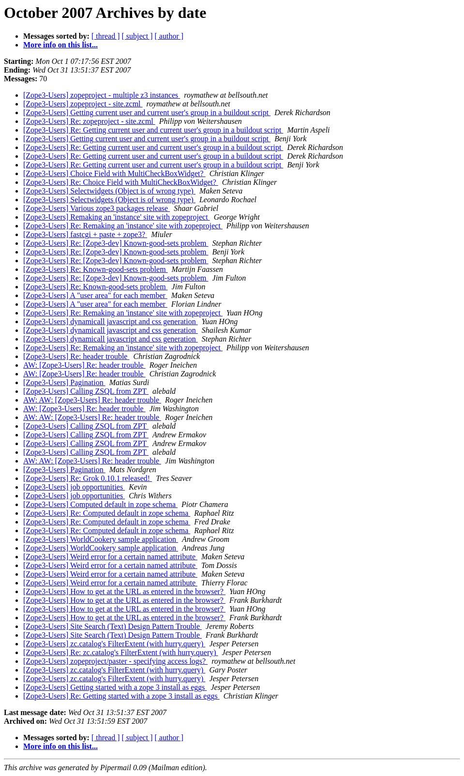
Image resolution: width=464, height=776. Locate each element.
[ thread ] (105, 36)
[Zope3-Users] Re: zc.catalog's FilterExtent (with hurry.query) (120, 652)
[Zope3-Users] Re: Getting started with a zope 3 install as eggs (121, 696)
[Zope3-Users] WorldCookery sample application (100, 539)
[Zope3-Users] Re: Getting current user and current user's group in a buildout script (153, 130)
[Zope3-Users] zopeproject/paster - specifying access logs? (115, 661)
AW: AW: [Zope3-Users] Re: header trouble (92, 400)
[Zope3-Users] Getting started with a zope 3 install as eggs (115, 687)
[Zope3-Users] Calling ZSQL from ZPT (86, 391)
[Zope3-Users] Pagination (64, 382)
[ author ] (169, 36)
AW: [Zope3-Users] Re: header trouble (84, 365)
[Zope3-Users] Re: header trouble (76, 356)
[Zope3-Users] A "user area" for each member (95, 295)
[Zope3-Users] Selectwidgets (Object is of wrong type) (109, 191)
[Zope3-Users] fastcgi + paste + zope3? (85, 234)
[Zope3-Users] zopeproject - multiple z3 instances (101, 95)
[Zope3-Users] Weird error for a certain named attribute (110, 556)
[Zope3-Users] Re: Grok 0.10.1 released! (87, 478)
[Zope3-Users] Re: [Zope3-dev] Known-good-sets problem (116, 243)
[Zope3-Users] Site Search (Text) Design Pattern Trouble (112, 626)
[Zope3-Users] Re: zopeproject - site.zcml (89, 121)
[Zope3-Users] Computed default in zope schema (100, 504)
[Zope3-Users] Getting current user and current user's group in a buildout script (146, 112)
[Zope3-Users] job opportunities (74, 487)
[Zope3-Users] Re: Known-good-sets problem (95, 269)
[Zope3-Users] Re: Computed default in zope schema (106, 513)
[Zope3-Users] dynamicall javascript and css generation (110, 321)
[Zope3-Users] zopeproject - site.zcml (83, 104)
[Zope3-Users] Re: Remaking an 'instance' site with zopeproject (123, 226)
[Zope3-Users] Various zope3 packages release (96, 208)
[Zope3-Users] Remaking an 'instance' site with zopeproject (116, 217)
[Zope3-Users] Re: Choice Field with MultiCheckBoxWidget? (120, 182)
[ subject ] (137, 36)
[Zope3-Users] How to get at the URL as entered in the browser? (124, 591)
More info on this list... (60, 45)
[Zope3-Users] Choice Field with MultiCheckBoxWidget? (114, 173)
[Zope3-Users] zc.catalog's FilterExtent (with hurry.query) (114, 644)
